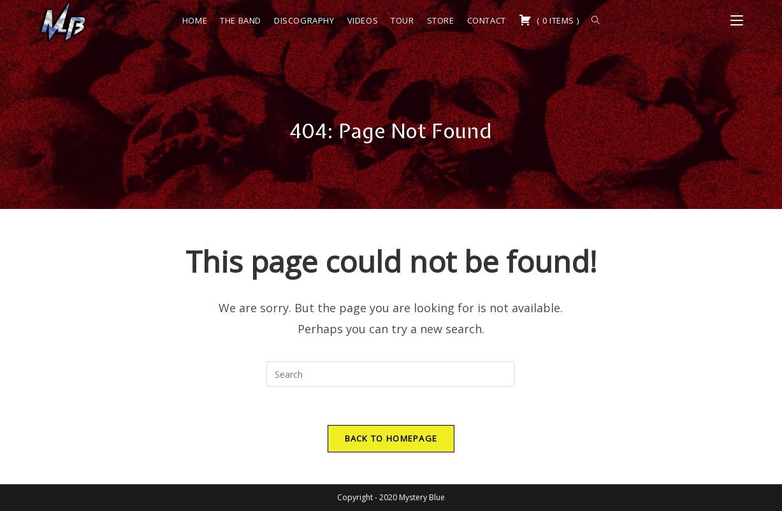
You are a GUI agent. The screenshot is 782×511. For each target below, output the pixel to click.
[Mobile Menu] (736, 20)
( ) (549, 19)
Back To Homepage (391, 438)
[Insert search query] (390, 374)
